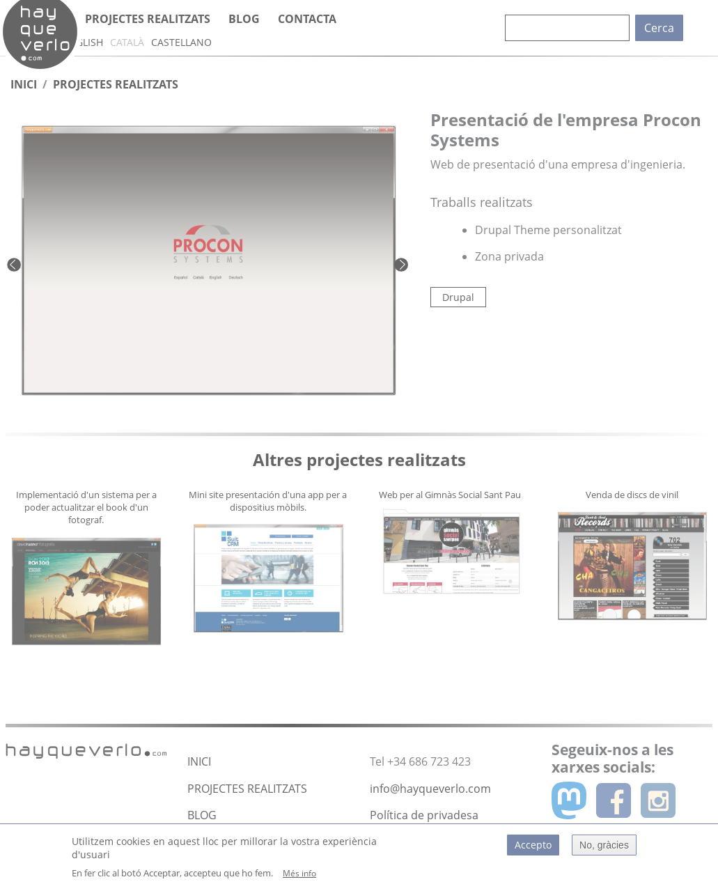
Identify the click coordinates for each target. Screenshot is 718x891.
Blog (244, 18)
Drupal (458, 297)
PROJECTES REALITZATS (247, 788)
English (83, 42)
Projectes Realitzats (115, 84)
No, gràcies (604, 850)
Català (127, 42)
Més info (299, 879)
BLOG (202, 815)
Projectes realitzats (147, 18)
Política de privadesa (424, 815)
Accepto (533, 850)
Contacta (307, 18)
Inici (23, 84)
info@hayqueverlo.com (430, 788)
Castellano (181, 42)
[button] (37, 264)
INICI (199, 761)
